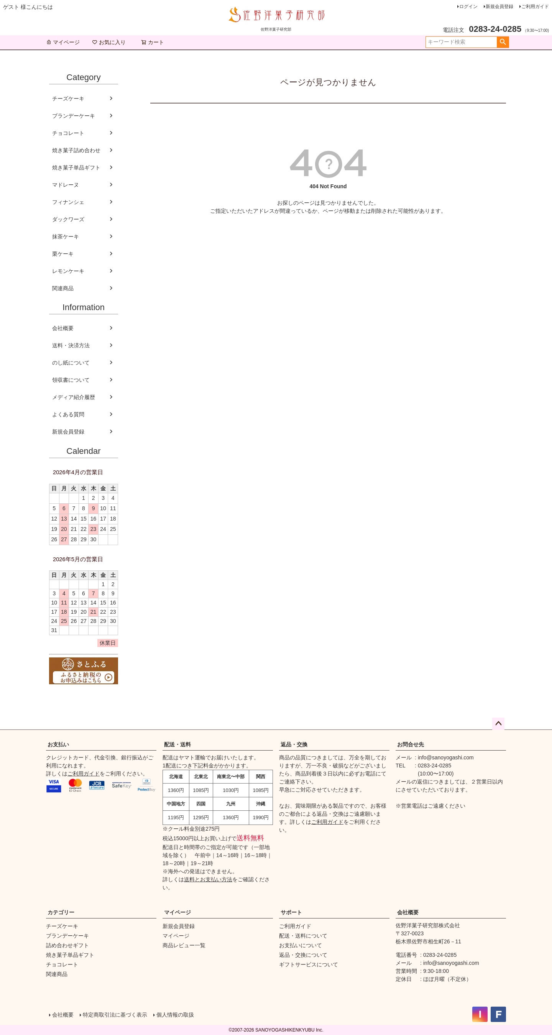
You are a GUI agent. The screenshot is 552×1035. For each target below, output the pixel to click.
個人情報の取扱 (175, 1015)
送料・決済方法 (71, 345)
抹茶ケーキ (65, 236)
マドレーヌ (65, 185)
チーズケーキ (68, 98)
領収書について (71, 380)
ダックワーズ (68, 219)
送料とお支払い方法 (208, 879)
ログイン (468, 6)
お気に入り (109, 42)
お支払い (58, 744)
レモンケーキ (68, 271)
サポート (291, 912)
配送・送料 (177, 744)
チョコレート (68, 133)
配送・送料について (303, 936)
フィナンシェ (68, 202)
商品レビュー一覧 (184, 945)
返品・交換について (303, 955)
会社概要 (63, 328)
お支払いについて (300, 945)
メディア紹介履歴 (73, 397)
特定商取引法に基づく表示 (115, 1015)
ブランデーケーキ (73, 116)
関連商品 (63, 288)
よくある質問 (68, 414)
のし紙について (71, 363)
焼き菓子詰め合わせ (76, 150)
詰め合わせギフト (67, 945)
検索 (503, 42)
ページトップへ (498, 724)
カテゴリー (61, 912)
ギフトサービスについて (308, 964)
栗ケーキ (63, 254)
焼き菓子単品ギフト (76, 167)
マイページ (63, 42)
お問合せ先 (410, 744)
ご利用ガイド (535, 6)
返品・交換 (294, 744)
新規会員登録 (499, 6)
